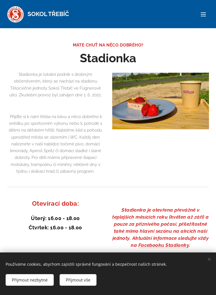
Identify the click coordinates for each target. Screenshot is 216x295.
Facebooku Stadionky (163, 245)
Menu (203, 14)
